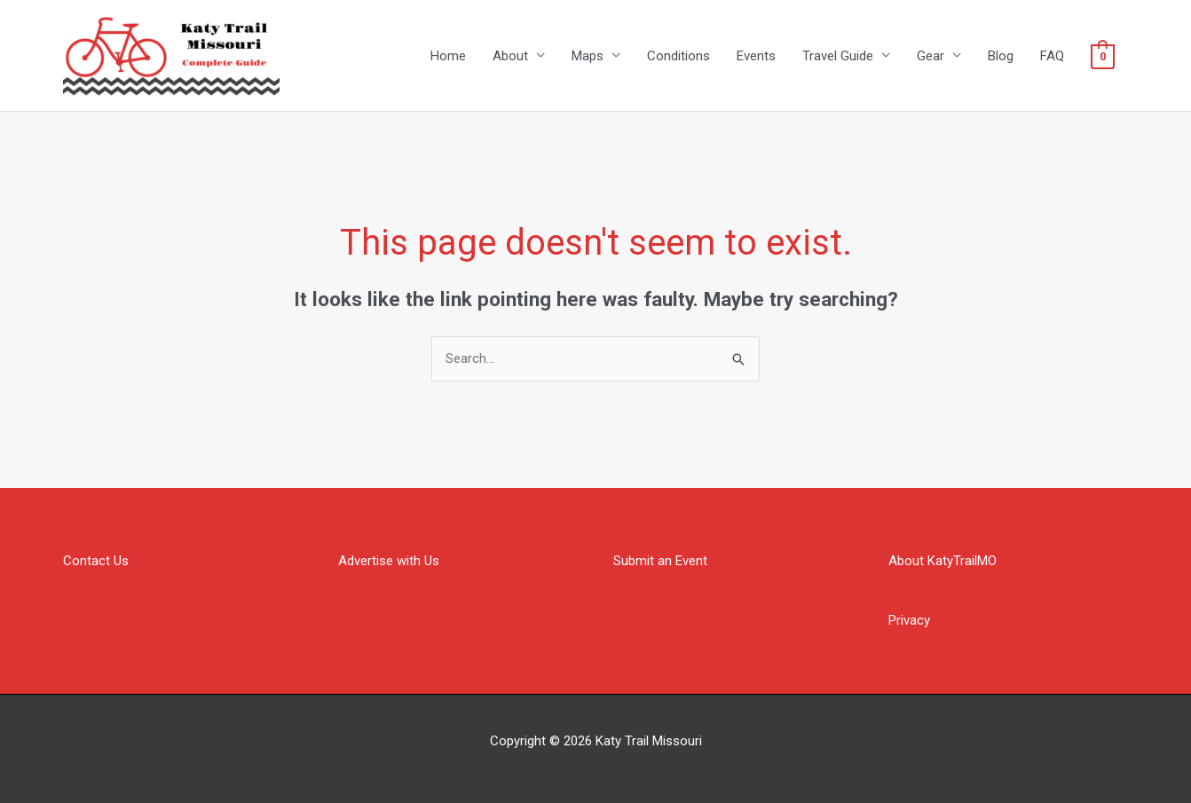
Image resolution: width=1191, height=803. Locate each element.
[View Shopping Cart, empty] (1103, 56)
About (510, 56)
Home (448, 56)
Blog (1001, 56)
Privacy (909, 620)
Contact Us (96, 561)
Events (756, 56)
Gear (930, 56)
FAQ (1052, 56)
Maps (587, 56)
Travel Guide (837, 56)
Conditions (678, 56)
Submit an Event (660, 561)
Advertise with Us (388, 561)
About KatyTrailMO (942, 561)
